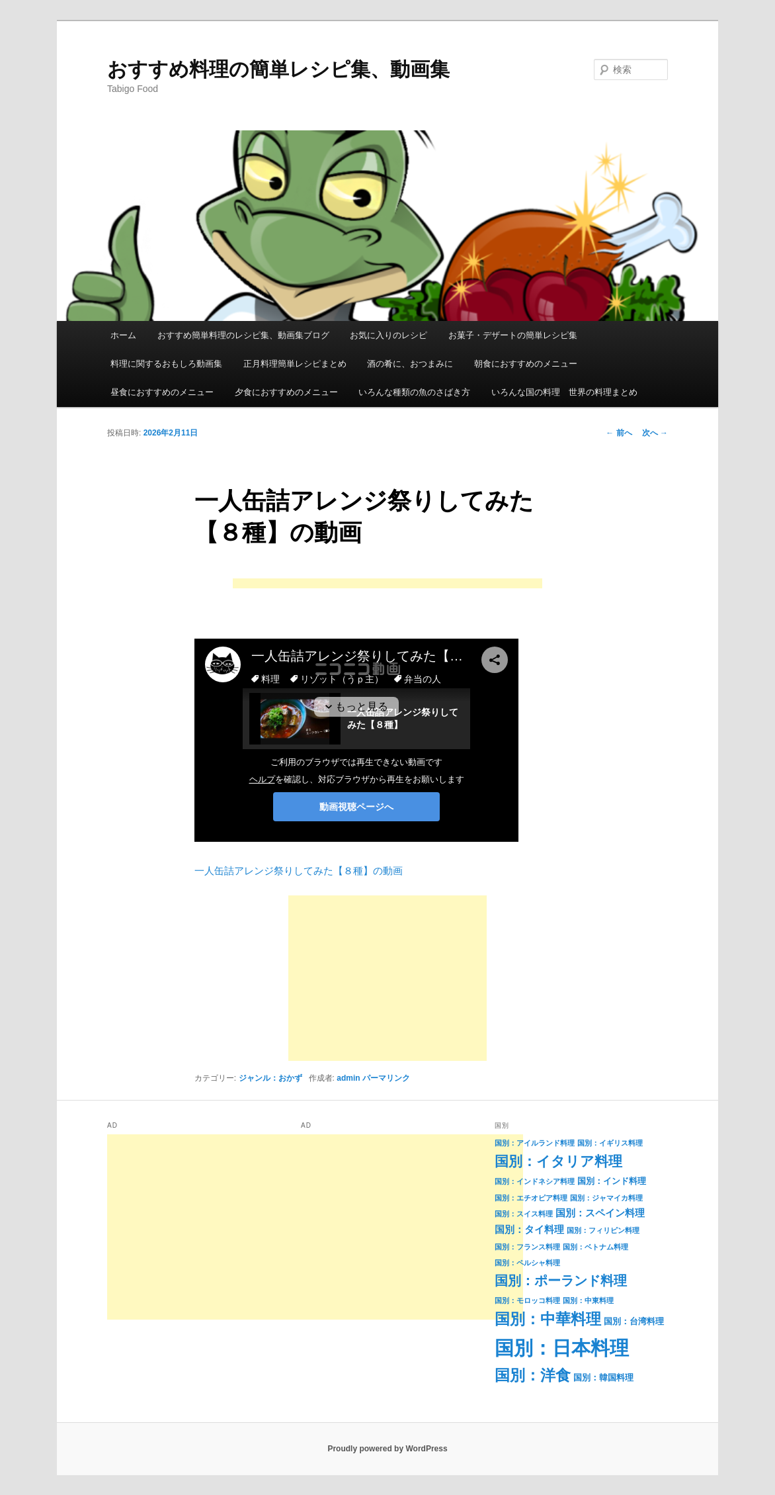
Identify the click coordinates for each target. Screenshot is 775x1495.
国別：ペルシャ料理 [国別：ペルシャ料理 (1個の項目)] (527, 1263)
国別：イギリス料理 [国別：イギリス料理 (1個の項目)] (610, 1143)
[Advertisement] (387, 585)
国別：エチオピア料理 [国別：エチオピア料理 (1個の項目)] (531, 1198)
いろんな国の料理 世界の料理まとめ (564, 392)
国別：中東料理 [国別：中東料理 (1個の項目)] (588, 1300)
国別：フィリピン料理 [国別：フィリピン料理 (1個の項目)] (603, 1230)
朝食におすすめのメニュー (525, 364)
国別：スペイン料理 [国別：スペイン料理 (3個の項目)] (600, 1213)
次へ (655, 432)
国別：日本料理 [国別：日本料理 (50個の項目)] (562, 1348)
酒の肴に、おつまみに (410, 364)
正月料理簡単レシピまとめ (295, 364)
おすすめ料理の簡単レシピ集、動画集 (278, 69)
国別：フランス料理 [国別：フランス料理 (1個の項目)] (527, 1247)
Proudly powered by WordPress (387, 1448)
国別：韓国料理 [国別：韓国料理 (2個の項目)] (603, 1377)
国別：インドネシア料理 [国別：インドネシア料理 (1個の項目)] (535, 1181)
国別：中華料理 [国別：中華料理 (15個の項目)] (548, 1319)
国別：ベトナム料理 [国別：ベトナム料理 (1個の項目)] (595, 1247)
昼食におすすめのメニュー (162, 392)
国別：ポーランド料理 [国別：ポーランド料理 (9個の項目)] (561, 1280)
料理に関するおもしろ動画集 (166, 364)
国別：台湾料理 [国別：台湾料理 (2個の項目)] (634, 1321)
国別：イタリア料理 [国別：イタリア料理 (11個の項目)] (558, 1161)
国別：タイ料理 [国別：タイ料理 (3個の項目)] (529, 1229)
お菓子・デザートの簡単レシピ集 (512, 335)
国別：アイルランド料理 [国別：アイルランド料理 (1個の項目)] (535, 1143)
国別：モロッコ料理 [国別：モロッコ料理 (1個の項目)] (527, 1300)
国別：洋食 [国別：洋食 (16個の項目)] (533, 1375)
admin (348, 1078)
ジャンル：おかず (270, 1078)
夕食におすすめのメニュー (286, 392)
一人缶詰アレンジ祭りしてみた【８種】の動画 (298, 870)
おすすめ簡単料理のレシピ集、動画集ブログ (243, 335)
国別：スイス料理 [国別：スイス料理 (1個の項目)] (524, 1214)
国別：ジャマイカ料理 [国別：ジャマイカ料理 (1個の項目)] (606, 1198)
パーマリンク (386, 1078)
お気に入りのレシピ (388, 335)
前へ (619, 432)
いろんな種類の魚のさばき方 (414, 392)
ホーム (123, 335)
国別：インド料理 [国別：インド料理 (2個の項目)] (611, 1181)
